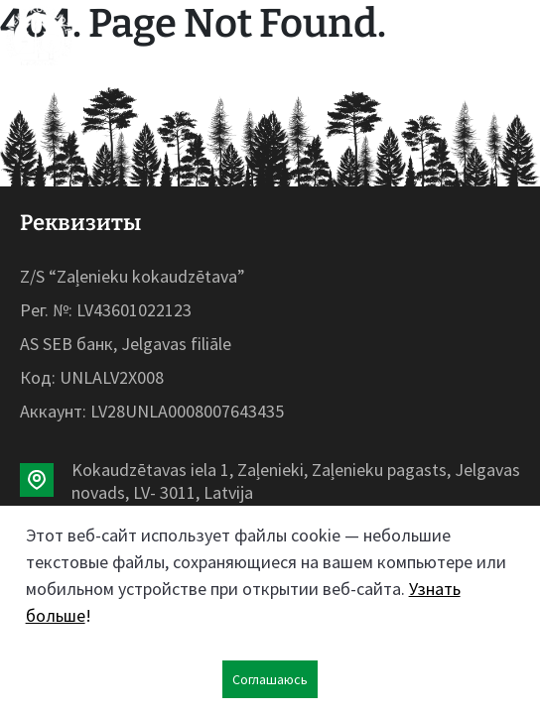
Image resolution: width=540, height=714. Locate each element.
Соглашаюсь (270, 679)
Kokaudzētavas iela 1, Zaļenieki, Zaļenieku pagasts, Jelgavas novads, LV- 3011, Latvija (295, 481)
